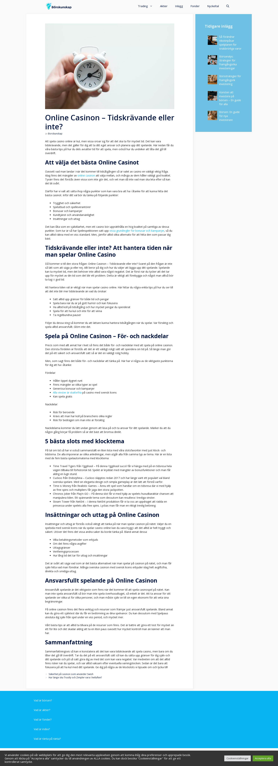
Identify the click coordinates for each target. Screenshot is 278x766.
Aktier (164, 6)
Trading (147, 6)
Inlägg (179, 6)
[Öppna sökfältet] (228, 6)
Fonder (195, 6)
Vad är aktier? (42, 710)
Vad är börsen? (43, 700)
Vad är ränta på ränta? (47, 738)
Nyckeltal (213, 6)
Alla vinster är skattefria (67, 392)
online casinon (86, 175)
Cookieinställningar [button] (238, 758)
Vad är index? (42, 729)
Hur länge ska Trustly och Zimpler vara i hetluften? (75, 677)
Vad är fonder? (42, 719)
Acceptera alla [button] (263, 758)
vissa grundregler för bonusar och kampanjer (137, 230)
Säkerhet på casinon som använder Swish (71, 674)
